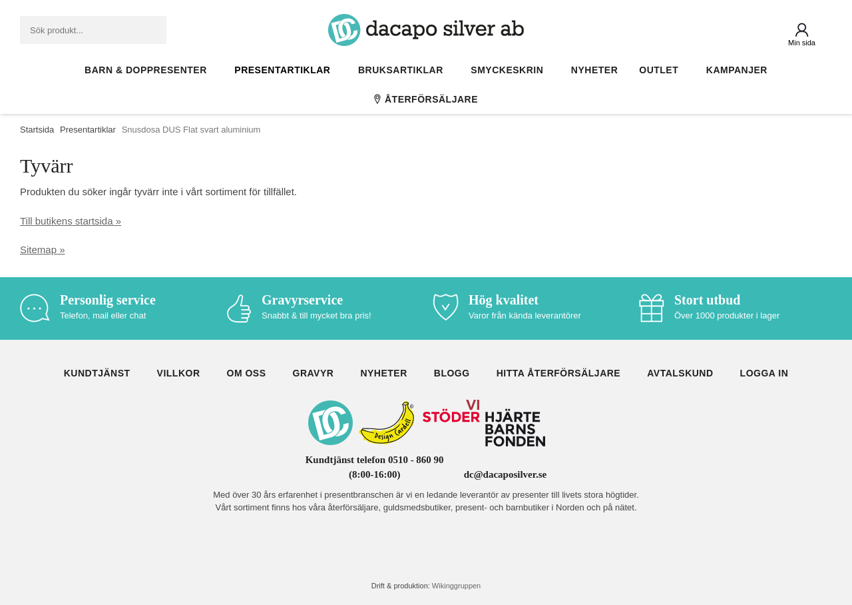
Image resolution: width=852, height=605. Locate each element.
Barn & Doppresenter (149, 70)
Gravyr (313, 373)
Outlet (662, 70)
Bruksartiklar (403, 70)
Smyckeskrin (510, 70)
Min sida (801, 43)
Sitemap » (42, 249)
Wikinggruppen (456, 586)
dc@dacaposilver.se (505, 474)
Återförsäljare (426, 99)
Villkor (178, 373)
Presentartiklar (285, 70)
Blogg (452, 373)
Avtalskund (680, 373)
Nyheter (594, 70)
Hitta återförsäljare (559, 373)
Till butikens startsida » (70, 221)
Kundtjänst (97, 373)
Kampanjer (736, 70)
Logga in (764, 373)
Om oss (246, 373)
